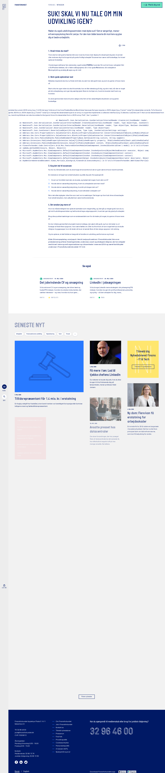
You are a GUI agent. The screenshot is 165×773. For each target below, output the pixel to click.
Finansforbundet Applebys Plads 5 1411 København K (30, 723)
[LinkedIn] (21, 763)
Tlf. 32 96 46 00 (20, 730)
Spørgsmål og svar (63, 752)
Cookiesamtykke (62, 743)
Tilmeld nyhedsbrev (63, 731)
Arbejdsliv (19, 334)
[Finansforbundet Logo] (5, 7)
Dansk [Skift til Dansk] (17, 771)
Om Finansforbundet (63, 721)
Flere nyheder (86, 697)
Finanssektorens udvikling (34, 334)
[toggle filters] (75, 334)
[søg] (4, 396)
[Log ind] (4, 585)
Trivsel (68, 334)
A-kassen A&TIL (62, 749)
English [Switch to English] (26, 771)
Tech (60, 334)
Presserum (60, 734)
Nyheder (60, 5)
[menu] (4, 387)
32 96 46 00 (111, 731)
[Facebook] (16, 763)
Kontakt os (60, 727)
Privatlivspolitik (61, 740)
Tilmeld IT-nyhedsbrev (143, 368)
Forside (51, 5)
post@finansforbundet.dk (24, 733)
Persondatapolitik (62, 746)
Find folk (59, 737)
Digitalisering (50, 334)
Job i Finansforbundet (64, 724)
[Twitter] (26, 763)
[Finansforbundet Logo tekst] (21, 5)
